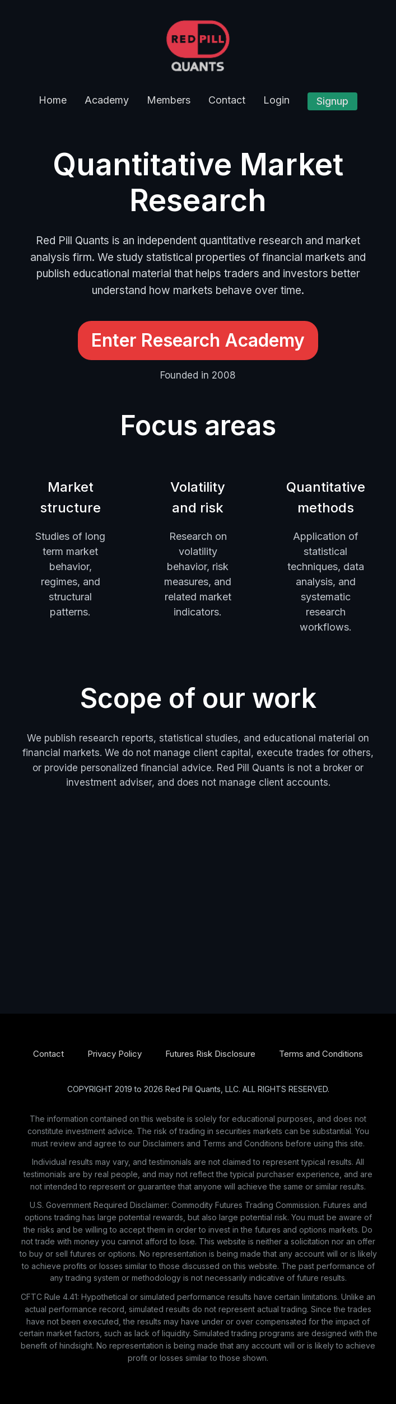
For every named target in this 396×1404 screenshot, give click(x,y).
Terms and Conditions (321, 1053)
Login (276, 100)
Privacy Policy (114, 1053)
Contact (226, 100)
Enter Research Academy (198, 340)
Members (168, 100)
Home (53, 100)
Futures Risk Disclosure (210, 1053)
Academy (107, 100)
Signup (332, 101)
